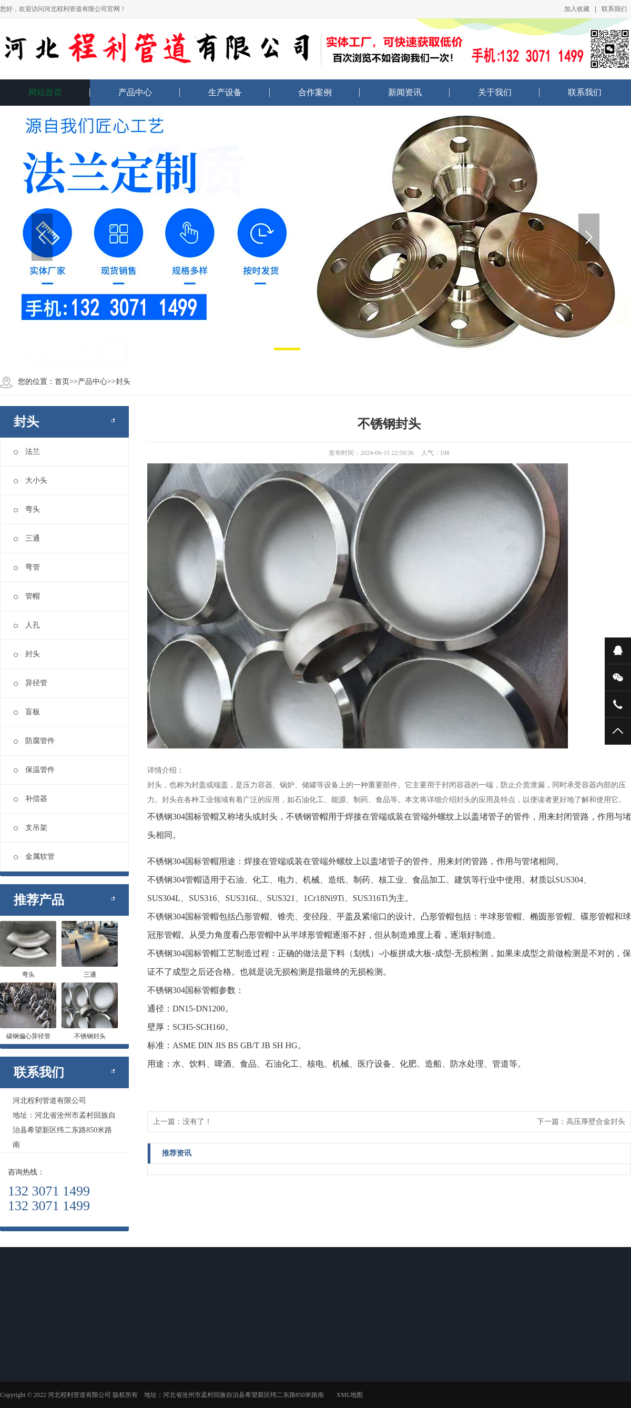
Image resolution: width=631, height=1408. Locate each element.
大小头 (30, 480)
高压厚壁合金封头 (595, 1122)
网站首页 (45, 92)
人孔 (27, 625)
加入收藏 (576, 9)
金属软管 (34, 856)
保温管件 (34, 770)
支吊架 (30, 828)
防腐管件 (34, 741)
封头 (123, 382)
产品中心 (135, 92)
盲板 (27, 712)
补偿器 (30, 799)
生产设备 (225, 92)
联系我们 (614, 9)
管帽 (27, 596)
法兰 (27, 451)
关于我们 (495, 92)
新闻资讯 (405, 92)
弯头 (27, 509)
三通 (27, 538)
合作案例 (315, 92)
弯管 (27, 567)
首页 (62, 382)
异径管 (30, 683)
